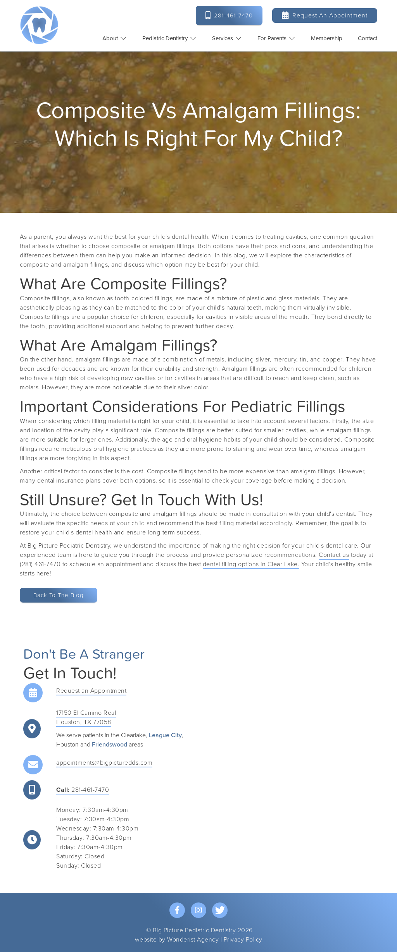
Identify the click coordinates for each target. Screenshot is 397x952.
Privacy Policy (243, 939)
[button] (115, 38)
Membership (326, 38)
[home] (39, 25)
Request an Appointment (325, 15)
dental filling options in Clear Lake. (251, 564)
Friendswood (109, 744)
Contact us (334, 555)
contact (367, 38)
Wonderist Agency (193, 939)
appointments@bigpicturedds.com (104, 763)
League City (165, 735)
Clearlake (133, 735)
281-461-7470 (82, 790)
